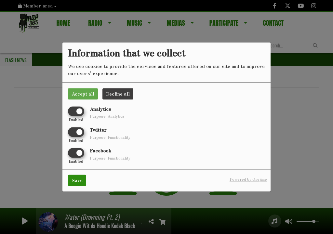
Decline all (118, 93)
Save (77, 180)
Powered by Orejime (248, 179)
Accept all (83, 93)
